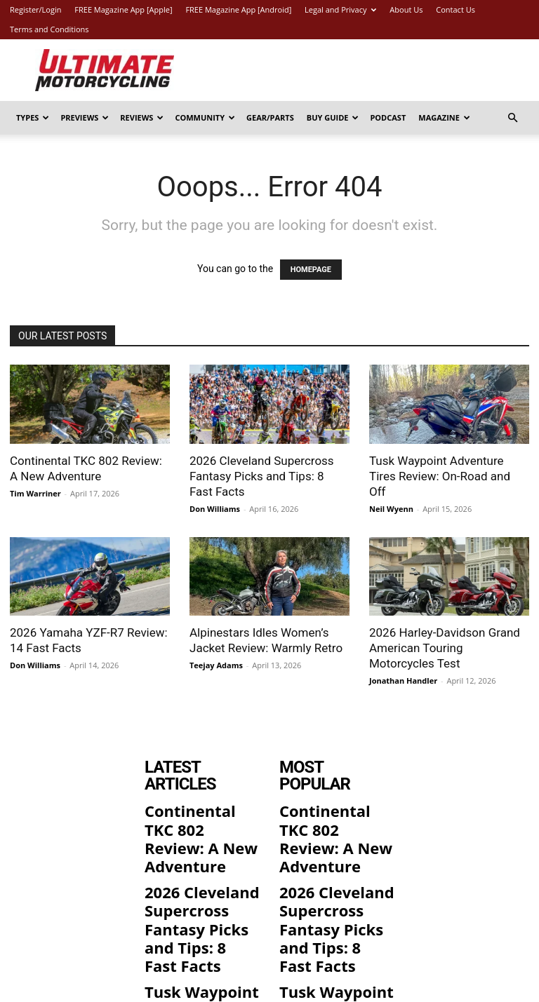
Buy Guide (333, 117)
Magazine (444, 117)
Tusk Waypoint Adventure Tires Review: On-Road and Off (439, 476)
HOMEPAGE (311, 269)
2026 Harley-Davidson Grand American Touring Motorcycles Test (444, 647)
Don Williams (214, 508)
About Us (406, 9)
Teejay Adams (216, 665)
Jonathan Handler (403, 680)
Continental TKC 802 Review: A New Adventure (201, 801)
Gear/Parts (270, 117)
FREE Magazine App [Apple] (123, 9)
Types (32, 117)
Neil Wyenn (391, 508)
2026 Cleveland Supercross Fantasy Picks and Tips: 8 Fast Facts (261, 476)
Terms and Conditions (49, 29)
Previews (84, 117)
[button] (512, 118)
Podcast (388, 117)
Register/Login (35, 9)
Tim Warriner (35, 493)
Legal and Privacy (340, 9)
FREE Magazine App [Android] (238, 9)
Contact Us (455, 9)
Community (205, 117)
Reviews (142, 117)
